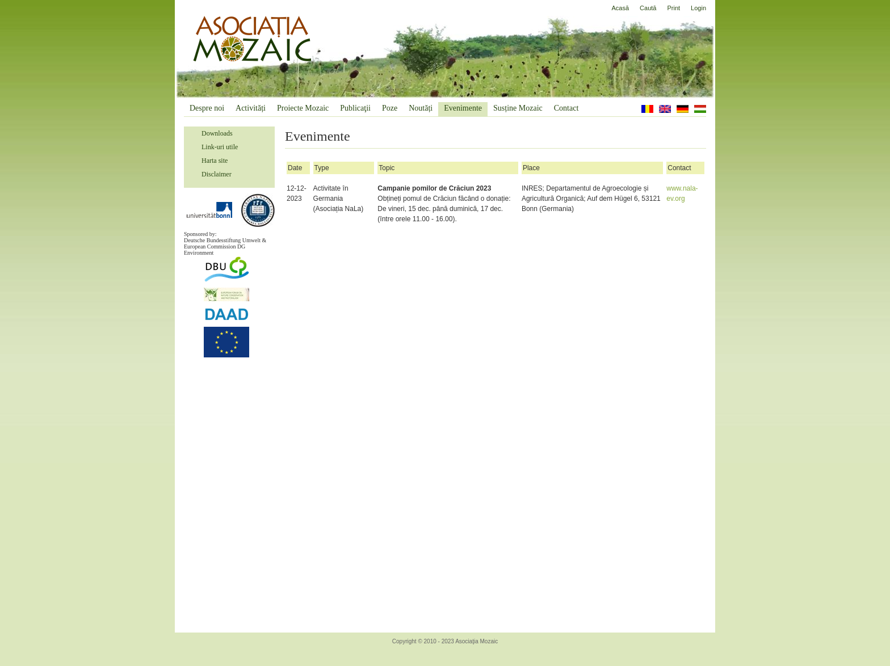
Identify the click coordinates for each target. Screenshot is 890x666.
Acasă (620, 8)
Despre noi (207, 108)
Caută (648, 8)
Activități (251, 108)
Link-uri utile (219, 147)
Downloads (217, 133)
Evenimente (463, 108)
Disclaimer (216, 174)
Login (698, 8)
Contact (566, 108)
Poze (389, 108)
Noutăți (421, 108)
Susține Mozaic (518, 108)
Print (673, 8)
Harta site (214, 161)
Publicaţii (355, 108)
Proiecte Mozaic (303, 108)
